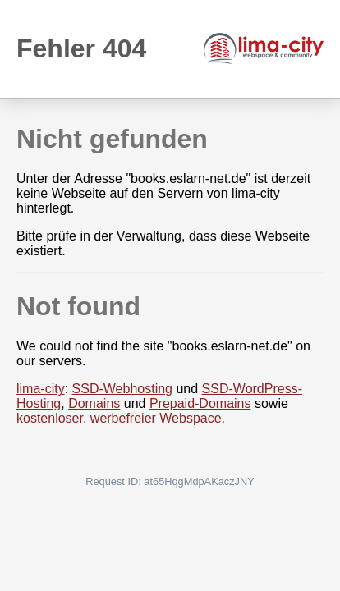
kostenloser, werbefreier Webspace (119, 418)
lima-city (40, 389)
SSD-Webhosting (122, 389)
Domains (94, 403)
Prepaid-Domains (200, 403)
